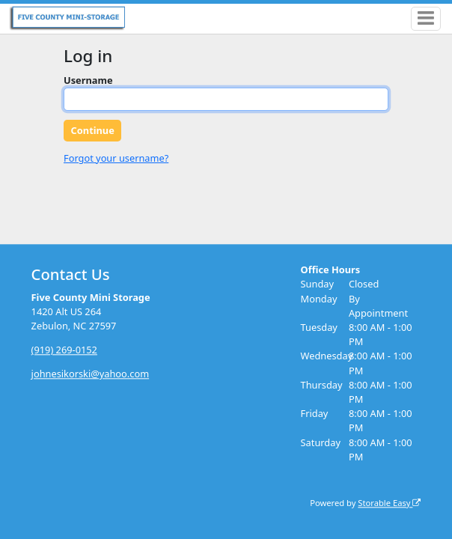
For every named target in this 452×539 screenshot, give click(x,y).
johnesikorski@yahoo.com (90, 374)
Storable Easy (389, 502)
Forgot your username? (116, 158)
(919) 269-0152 (64, 350)
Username (88, 80)
